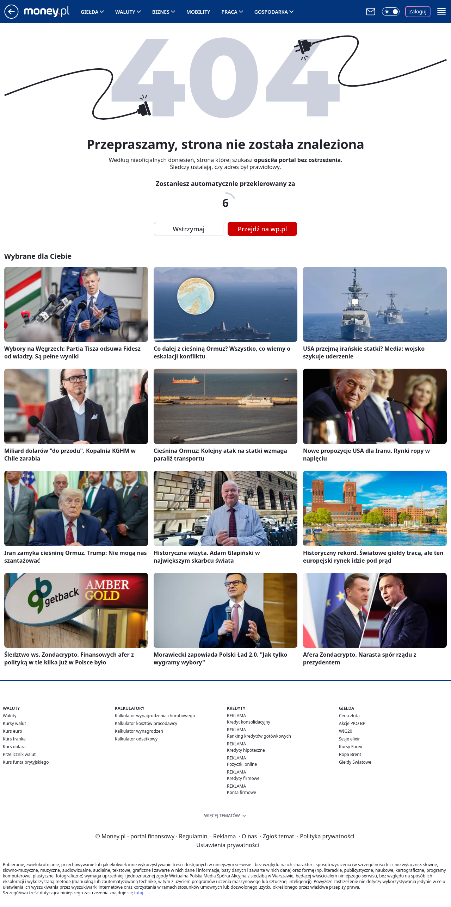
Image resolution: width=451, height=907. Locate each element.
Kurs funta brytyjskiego (26, 762)
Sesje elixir (349, 739)
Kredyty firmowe (243, 778)
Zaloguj (418, 11)
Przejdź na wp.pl (262, 229)
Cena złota (349, 716)
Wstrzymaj (188, 229)
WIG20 (345, 731)
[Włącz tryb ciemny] (391, 11)
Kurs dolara (14, 747)
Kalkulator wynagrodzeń (139, 731)
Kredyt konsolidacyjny (248, 722)
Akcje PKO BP (352, 723)
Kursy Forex (350, 747)
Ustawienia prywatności (226, 845)
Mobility (198, 11)
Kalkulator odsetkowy (136, 739)
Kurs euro (12, 731)
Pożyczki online (242, 764)
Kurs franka (14, 739)
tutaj (138, 893)
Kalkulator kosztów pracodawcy (146, 723)
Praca (229, 11)
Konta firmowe (241, 792)
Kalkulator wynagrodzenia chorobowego (155, 716)
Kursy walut (14, 723)
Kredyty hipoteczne (246, 750)
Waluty (125, 11)
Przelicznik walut (19, 754)
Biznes (160, 11)
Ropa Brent (350, 754)
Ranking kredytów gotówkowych (259, 736)
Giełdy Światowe (355, 762)
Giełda (89, 11)
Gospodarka (271, 11)
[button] (441, 11)
